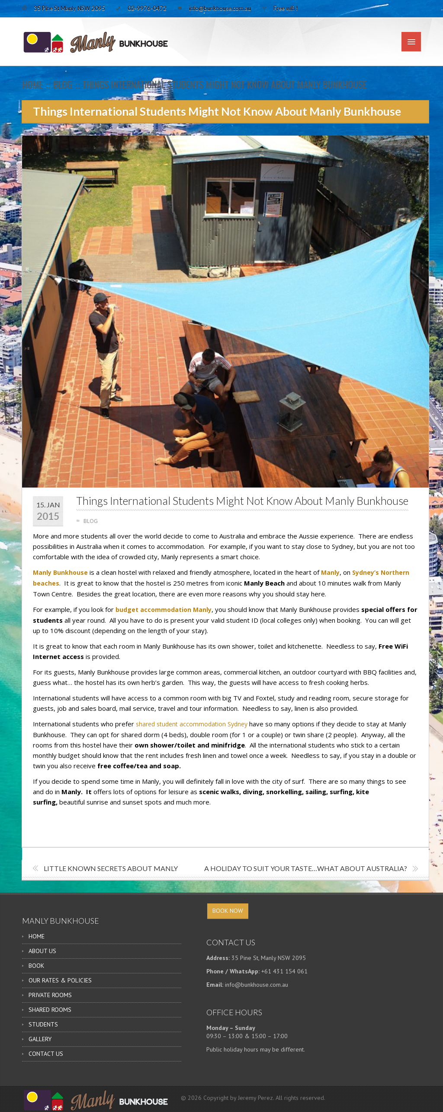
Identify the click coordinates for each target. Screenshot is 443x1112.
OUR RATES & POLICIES (60, 980)
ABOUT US (42, 951)
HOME (37, 936)
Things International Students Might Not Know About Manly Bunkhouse (242, 500)
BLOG (62, 84)
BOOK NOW (227, 911)
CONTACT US (46, 1054)
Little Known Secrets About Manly (111, 868)
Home (32, 84)
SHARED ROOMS (50, 1010)
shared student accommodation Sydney (191, 724)
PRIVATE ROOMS (50, 995)
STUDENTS (43, 1024)
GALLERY (40, 1039)
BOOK (36, 965)
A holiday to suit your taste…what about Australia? (305, 868)
